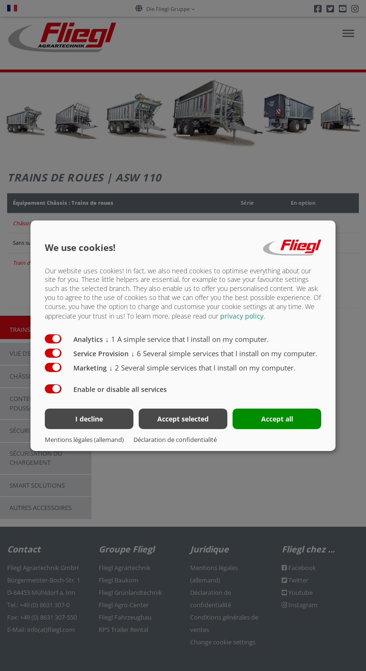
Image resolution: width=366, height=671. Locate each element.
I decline (89, 418)
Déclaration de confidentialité (175, 439)
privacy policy (242, 315)
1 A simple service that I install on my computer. (187, 339)
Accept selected (183, 418)
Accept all (277, 418)
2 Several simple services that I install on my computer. (202, 367)
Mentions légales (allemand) (84, 439)
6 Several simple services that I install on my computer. (224, 353)
